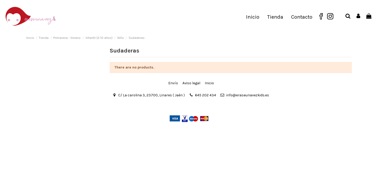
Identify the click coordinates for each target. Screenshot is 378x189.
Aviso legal (191, 83)
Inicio (209, 83)
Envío (173, 83)
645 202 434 (205, 95)
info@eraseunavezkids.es (247, 95)
